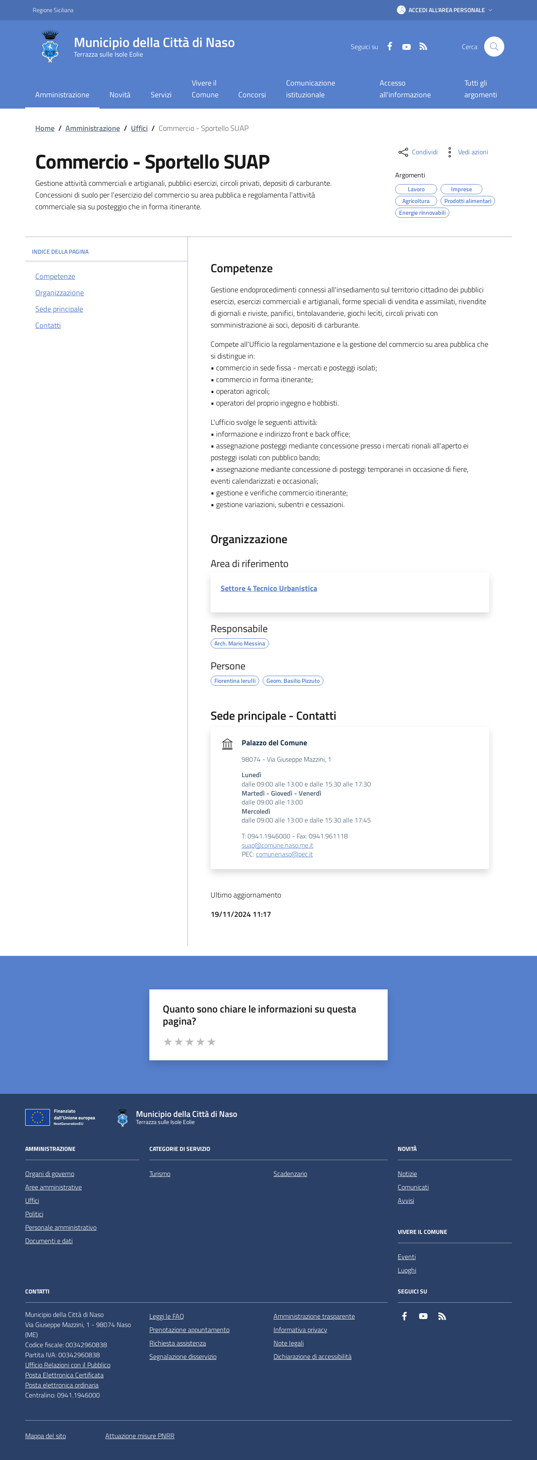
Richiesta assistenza (177, 1343)
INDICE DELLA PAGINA (106, 251)
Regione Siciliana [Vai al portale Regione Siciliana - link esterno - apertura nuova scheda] (53, 9)
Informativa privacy (300, 1330)
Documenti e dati (49, 1241)
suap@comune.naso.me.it (277, 845)
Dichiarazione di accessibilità (313, 1356)
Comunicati (413, 1187)
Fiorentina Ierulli (234, 679)
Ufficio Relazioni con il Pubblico (67, 1365)
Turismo (159, 1174)
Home (45, 128)
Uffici (139, 128)
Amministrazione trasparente (314, 1316)
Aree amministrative (53, 1187)
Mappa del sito (45, 1436)
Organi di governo (49, 1174)
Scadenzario (290, 1174)
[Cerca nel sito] (494, 46)
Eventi (407, 1257)
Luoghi (407, 1270)
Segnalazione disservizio (182, 1356)
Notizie (407, 1174)
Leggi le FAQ (166, 1316)
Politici (34, 1214)
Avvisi (406, 1200)
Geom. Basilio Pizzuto (293, 679)
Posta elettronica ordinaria (62, 1385)
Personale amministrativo (60, 1227)
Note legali (289, 1343)
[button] (445, 10)
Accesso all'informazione (405, 88)
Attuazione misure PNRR (140, 1436)
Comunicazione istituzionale (310, 88)
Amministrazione (92, 128)
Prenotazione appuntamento (189, 1330)
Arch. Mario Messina (239, 642)
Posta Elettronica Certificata (64, 1375)
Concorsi (252, 94)
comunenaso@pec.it (284, 854)
